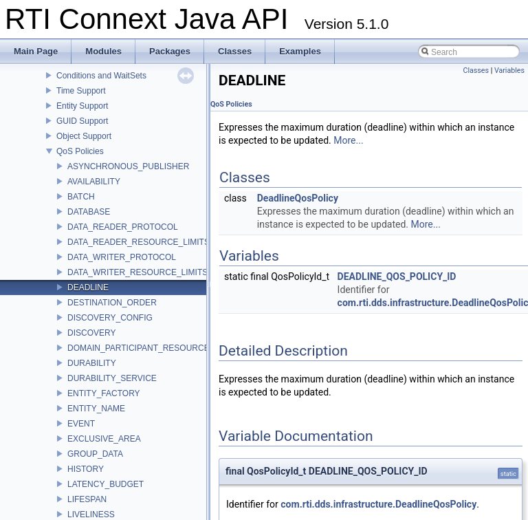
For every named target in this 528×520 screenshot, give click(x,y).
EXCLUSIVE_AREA (104, 439)
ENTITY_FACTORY (103, 393)
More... (348, 140)
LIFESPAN (87, 499)
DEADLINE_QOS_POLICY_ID (397, 276)
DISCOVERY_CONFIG (110, 318)
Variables (509, 70)
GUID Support (82, 121)
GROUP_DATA (95, 454)
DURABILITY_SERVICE (112, 378)
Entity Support (82, 106)
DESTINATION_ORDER (112, 302)
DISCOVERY (91, 333)
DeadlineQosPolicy (297, 198)
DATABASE (88, 212)
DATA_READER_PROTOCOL (122, 227)
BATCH (81, 197)
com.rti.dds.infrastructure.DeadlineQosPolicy (378, 504)
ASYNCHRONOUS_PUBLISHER (128, 166)
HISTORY (85, 469)
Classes (476, 70)
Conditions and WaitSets (101, 75)
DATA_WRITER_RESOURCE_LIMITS (137, 272)
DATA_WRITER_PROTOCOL (121, 257)
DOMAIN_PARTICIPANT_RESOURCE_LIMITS (154, 348)
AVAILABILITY (93, 181)
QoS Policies (80, 151)
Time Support (81, 91)
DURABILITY (91, 363)
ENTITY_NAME (96, 408)
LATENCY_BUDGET (105, 484)
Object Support (83, 136)
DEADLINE (88, 287)
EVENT (81, 424)
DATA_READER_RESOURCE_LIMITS (138, 242)
